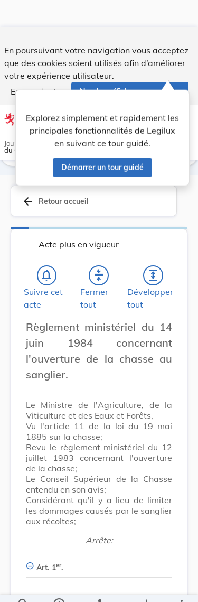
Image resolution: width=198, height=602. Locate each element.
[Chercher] (23, 585)
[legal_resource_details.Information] (58, 585)
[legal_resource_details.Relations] (99, 585)
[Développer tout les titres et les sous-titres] (153, 275)
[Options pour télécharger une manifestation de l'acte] (146, 585)
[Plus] (181, 585)
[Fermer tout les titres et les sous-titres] (99, 275)
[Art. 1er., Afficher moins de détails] (99, 561)
